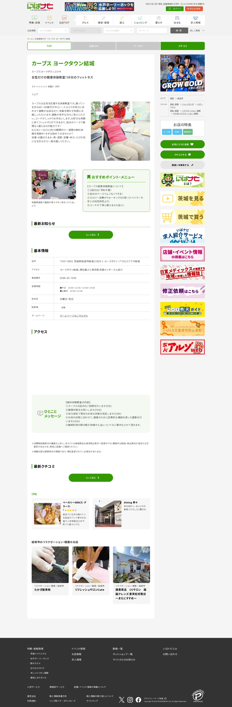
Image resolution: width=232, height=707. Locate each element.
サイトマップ (92, 700)
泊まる (177, 22)
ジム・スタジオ (188, 104)
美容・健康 (103, 22)
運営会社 (31, 696)
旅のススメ (35, 663)
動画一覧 (118, 648)
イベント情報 (78, 648)
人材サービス (33, 686)
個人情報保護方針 (58, 696)
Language (197, 8)
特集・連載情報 (35, 648)
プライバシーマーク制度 (153, 698)
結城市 (180, 98)
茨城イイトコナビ (38, 653)
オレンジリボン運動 (39, 672)
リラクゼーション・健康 (191, 110)
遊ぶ (122, 22)
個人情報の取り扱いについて (100, 696)
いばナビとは (170, 648)
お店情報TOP (40, 38)
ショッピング (140, 22)
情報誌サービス (57, 686)
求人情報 (195, 22)
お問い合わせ (170, 654)
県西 (172, 98)
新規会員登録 (179, 8)
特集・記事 (34, 22)
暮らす (158, 22)
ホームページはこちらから (74, 315)
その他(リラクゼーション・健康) (186, 113)
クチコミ (182, 46)
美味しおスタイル (38, 677)
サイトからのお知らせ (124, 659)
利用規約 (31, 700)
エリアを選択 (46, 30)
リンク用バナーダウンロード (62, 700)
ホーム (30, 38)
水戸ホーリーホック (39, 658)
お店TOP (64, 22)
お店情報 (76, 654)
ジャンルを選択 (112, 30)
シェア (35, 94)
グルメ (85, 22)
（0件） (57, 86)
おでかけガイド (37, 668)
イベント (49, 22)
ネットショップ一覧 (123, 654)
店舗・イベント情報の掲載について (90, 686)
